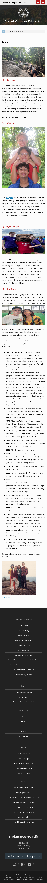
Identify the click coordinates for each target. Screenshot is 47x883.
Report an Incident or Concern (23, 802)
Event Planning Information (23, 763)
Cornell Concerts (23, 753)
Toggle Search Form (38, 2)
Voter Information (23, 817)
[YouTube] (23, 864)
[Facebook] (30, 864)
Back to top (6, 597)
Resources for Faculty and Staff (23, 702)
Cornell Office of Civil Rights (23, 807)
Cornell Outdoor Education (23, 21)
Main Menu (43, 2)
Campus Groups (23, 758)
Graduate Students (23, 645)
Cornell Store (23, 635)
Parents (23, 726)
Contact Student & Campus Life (23, 856)
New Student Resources (23, 640)
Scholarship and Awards (23, 655)
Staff (23, 716)
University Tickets (23, 773)
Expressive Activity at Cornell (23, 674)
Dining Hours (23, 625)
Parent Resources (23, 650)
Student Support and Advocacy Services (23, 665)
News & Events (23, 736)
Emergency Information (23, 792)
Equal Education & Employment (23, 822)
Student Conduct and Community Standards (23, 660)
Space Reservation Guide (23, 768)
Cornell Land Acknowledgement (23, 812)
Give (23, 731)
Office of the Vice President (23, 787)
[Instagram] (16, 864)
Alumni (23, 721)
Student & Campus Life (12, 2)
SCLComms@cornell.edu (24, 879)
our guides (9, 197)
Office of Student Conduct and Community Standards (23, 797)
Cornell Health (23, 697)
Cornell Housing (23, 630)
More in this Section (13, 31)
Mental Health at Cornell (23, 692)
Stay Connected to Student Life (23, 669)
